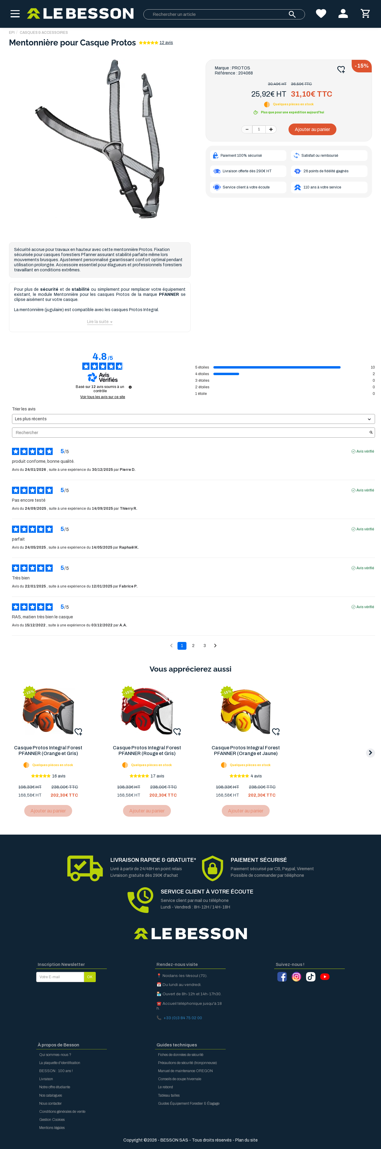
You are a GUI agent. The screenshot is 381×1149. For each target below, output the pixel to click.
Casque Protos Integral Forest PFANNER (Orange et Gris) (48, 750)
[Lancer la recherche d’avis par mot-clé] (371, 433)
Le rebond (165, 1087)
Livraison (46, 1079)
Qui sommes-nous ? (55, 1055)
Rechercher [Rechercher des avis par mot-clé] (190, 433)
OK (89, 977)
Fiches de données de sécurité (180, 1055)
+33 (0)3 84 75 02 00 (182, 1018)
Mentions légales (52, 1128)
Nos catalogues (50, 1095)
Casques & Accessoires (44, 33)
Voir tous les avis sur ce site (102, 397)
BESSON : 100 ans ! (56, 1071)
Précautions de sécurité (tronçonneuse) (187, 1063)
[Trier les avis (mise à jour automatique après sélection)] (193, 419)
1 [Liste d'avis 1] (182, 645)
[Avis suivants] (215, 646)
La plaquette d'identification (59, 1063)
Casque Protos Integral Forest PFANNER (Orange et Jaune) (247, 750)
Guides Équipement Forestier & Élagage (188, 1103)
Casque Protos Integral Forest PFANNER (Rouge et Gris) (148, 750)
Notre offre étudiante (54, 1087)
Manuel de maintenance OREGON (185, 1071)
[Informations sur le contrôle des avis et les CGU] (130, 387)
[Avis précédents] (171, 645)
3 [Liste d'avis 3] (205, 645)
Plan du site (246, 1140)
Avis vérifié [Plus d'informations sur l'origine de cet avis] (365, 451)
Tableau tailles (169, 1095)
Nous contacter (50, 1103)
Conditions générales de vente (62, 1112)
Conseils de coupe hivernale (179, 1079)
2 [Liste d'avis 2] (193, 645)
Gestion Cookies (52, 1120)
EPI (12, 33)
